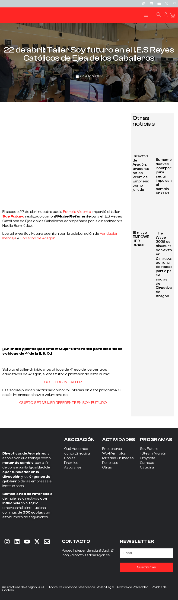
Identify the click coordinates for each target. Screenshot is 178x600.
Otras (107, 467)
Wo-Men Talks (114, 453)
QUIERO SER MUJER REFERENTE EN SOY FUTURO (63, 403)
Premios (71, 463)
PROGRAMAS (156, 439)
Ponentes (110, 463)
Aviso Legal (105, 587)
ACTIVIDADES (118, 439)
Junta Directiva (77, 453)
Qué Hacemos (76, 449)
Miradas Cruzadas (118, 458)
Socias (70, 458)
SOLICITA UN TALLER (63, 382)
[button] (146, 15)
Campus (147, 463)
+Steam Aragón (153, 453)
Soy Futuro (149, 449)
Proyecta (147, 458)
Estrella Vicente (77, 212)
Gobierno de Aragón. (38, 238)
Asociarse (72, 467)
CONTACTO (76, 541)
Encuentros (112, 449)
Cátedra (147, 467)
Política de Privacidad (133, 587)
